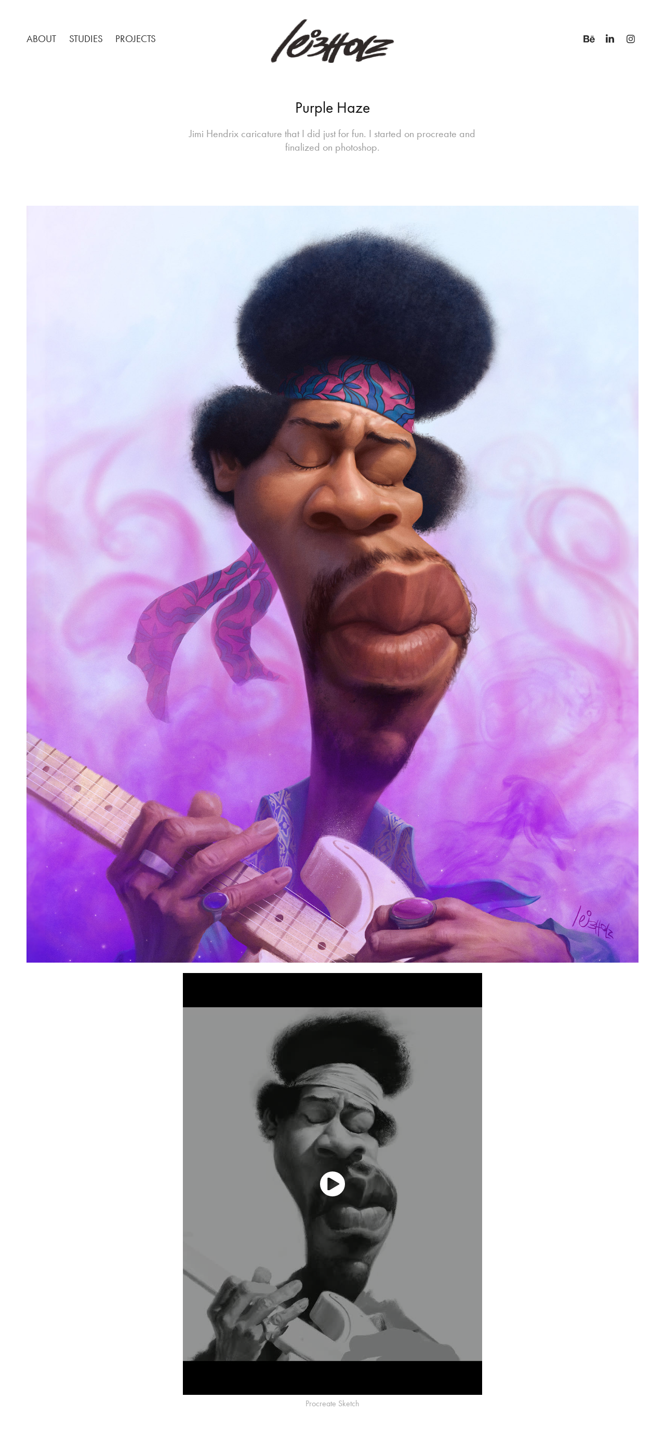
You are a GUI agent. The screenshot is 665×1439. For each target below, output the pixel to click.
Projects (135, 39)
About (41, 39)
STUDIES (86, 39)
